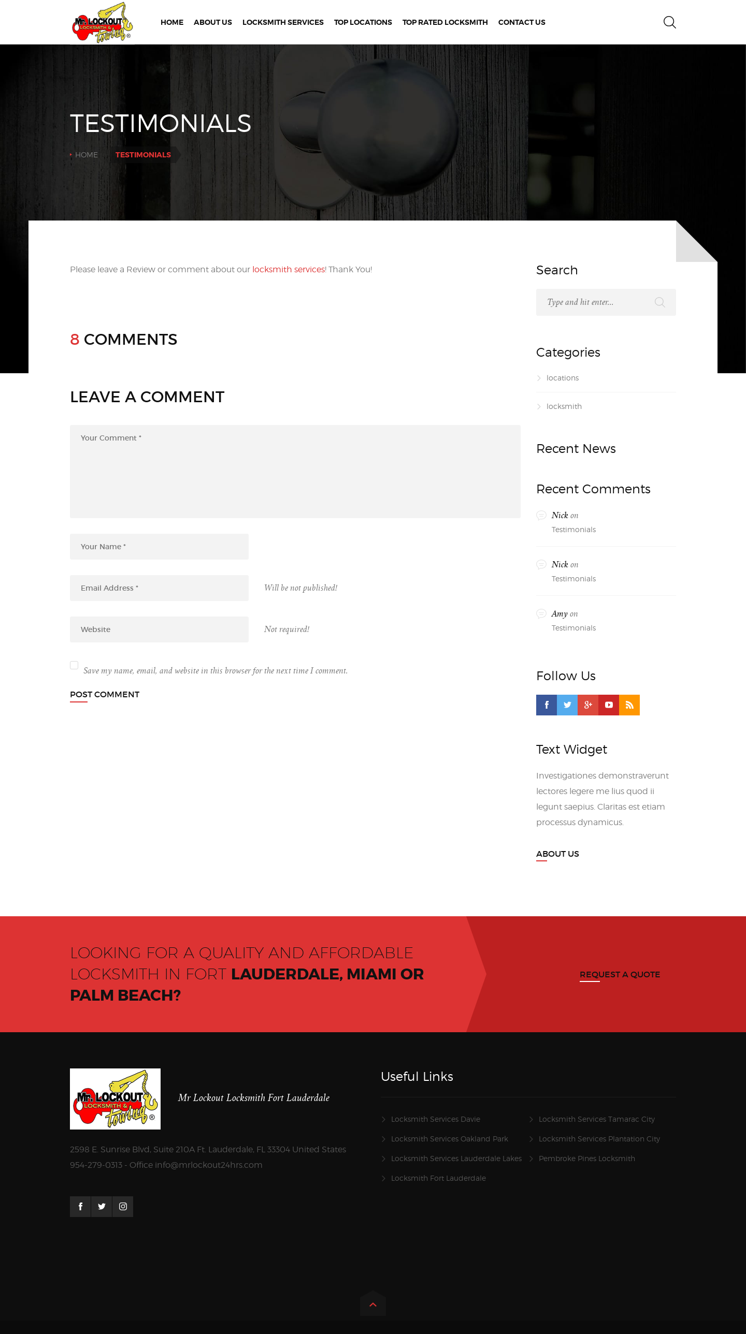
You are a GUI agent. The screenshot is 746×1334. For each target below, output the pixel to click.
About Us (557, 853)
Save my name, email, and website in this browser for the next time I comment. (215, 671)
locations (563, 377)
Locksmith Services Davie (435, 1119)
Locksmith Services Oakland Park (449, 1138)
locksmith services (288, 269)
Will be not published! (300, 588)
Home (86, 154)
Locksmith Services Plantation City (599, 1138)
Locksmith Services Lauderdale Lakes (456, 1158)
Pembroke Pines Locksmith (587, 1158)
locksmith (564, 406)
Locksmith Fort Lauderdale (438, 1178)
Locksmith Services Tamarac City (597, 1119)
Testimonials (574, 529)
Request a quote (620, 974)
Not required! (286, 629)
